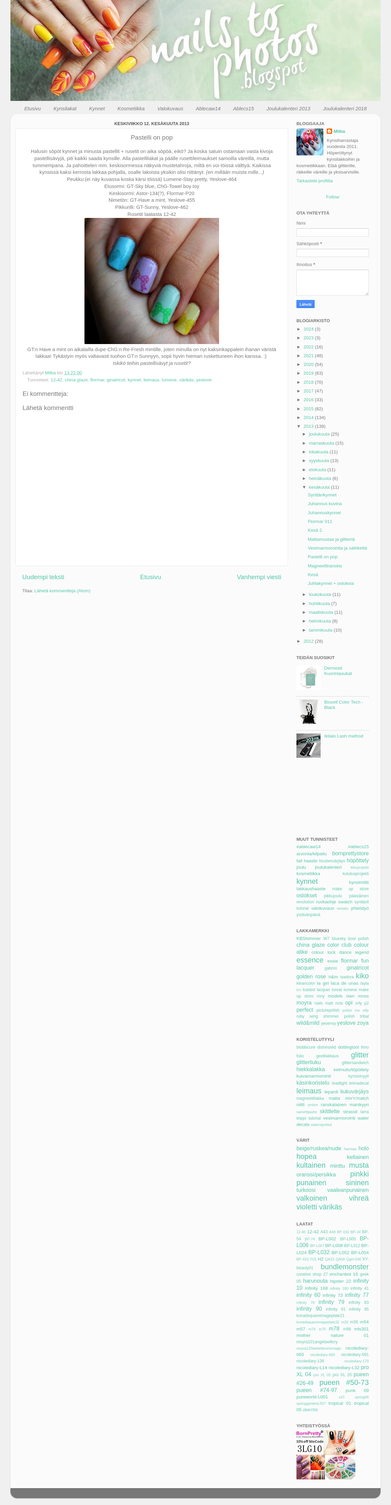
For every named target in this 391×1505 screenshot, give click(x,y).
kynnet (134, 379)
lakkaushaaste (310, 888)
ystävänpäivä (308, 914)
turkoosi (306, 1190)
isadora (347, 977)
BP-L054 (360, 1252)
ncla (339, 1003)
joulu (301, 867)
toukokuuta (320, 594)
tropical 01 (339, 1403)
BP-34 (356, 1232)
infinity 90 (309, 1309)
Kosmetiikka (131, 108)
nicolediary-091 (355, 1354)
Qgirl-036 (353, 1259)
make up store (350, 889)
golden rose (311, 976)
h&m (333, 976)
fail (299, 860)
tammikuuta (321, 630)
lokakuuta (319, 451)
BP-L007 (317, 1246)
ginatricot (116, 379)
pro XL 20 (342, 1374)
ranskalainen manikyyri (345, 1104)
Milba (339, 131)
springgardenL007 (311, 1403)
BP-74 (310, 1239)
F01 (313, 1259)
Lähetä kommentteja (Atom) (62, 590)
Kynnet (97, 108)
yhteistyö (360, 908)
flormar (97, 379)
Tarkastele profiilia (314, 180)
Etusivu (32, 108)
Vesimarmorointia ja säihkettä (337, 548)
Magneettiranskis (325, 565)
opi (349, 1003)
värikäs (186, 379)
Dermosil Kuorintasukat (338, 671)
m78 (334, 1328)
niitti (300, 1104)
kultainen (310, 1165)
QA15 (329, 1259)
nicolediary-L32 (344, 1367)
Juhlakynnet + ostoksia (331, 583)
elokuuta (318, 469)
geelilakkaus (327, 1056)
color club (339, 945)
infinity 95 (359, 1309)
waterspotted (321, 1125)
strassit (350, 1111)
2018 (309, 382)
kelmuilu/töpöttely (351, 1069)
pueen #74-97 (316, 1390)
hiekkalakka (310, 1069)
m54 (364, 1321)
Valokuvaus (170, 108)
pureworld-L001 (312, 1396)
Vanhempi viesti (259, 576)
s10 (341, 1397)
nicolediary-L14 (311, 1367)
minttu (337, 1166)
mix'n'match (357, 1098)
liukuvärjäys (354, 1091)
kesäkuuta (320, 487)
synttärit (361, 902)
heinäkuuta (320, 478)
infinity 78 (305, 1303)
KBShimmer (308, 938)
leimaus (151, 379)
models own (341, 996)
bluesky (339, 938)
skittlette (330, 1111)
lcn (298, 990)
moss (363, 996)
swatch (345, 901)
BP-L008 (334, 1245)
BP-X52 (302, 1259)
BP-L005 (348, 1239)
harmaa (350, 1149)
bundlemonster (345, 1267)
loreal (337, 989)
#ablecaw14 (308, 846)
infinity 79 (332, 1302)
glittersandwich (355, 1062)
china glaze (76, 379)
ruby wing (307, 1016)
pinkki (359, 1174)
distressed (326, 1047)
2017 (309, 390)
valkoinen (311, 1198)
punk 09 (357, 1390)
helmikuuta (320, 621)
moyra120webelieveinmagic (318, 1348)
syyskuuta (319, 460)
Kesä (313, 574)
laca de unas (344, 983)
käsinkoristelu (312, 1083)
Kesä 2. (315, 530)
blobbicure (305, 1047)
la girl (323, 983)
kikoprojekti (360, 867)
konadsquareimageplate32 (317, 1322)
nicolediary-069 (322, 1355)
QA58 (340, 1259)
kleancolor (305, 983)
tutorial (302, 908)
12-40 (301, 1232)
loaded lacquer (316, 989)
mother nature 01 (332, 1335)
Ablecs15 (243, 108)
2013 (309, 426)
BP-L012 (352, 1245)
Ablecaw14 (208, 108)
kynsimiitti (359, 882)
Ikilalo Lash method (343, 736)
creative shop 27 (312, 1274)
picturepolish (328, 1010)
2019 (309, 373)
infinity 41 (360, 1288)
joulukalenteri (328, 867)
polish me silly (356, 1010)
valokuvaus (322, 908)
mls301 (361, 1328)
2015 (309, 408)
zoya (362, 1023)
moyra (304, 1003)
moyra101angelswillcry (317, 1342)
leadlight (339, 1083)
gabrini (331, 968)
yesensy (328, 1023)
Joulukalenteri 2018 (345, 108)
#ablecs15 (358, 846)
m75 (322, 1329)
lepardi (331, 1091)
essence (309, 960)
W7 (326, 938)
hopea (306, 1156)
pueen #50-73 (344, 1382)
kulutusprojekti (356, 873)
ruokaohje (326, 901)
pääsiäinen (359, 896)
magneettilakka (310, 1098)
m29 (344, 1322)
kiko (362, 976)
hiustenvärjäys (332, 861)
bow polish (358, 938)
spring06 (362, 1397)
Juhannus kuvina (325, 503)
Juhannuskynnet (324, 512)
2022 (309, 346)
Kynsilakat (65, 108)
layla (364, 983)
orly (358, 1003)
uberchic (310, 1409)
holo (363, 1148)
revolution (305, 902)
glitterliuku (308, 1062)
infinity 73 (333, 1295)
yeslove (204, 379)
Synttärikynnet (322, 494)
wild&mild (307, 1023)
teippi (301, 1118)
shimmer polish (339, 1016)
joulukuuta (320, 434)
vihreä (359, 1198)
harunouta (315, 1281)
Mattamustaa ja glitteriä (331, 539)
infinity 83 (359, 1302)
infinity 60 (308, 1295)
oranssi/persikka (316, 1174)
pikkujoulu (333, 896)
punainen (311, 1182)
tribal (364, 1016)
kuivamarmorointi (313, 1076)
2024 (309, 329)
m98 (347, 1329)
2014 (309, 417)
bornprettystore (350, 853)
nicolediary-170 (356, 1361)
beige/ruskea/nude (318, 1148)
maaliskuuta (321, 612)
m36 (354, 1322)
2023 (309, 337)
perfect (304, 1010)
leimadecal (359, 1083)
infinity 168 (316, 1288)
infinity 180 (339, 1288)
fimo (365, 1047)
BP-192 (343, 1232)
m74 (312, 1329)
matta (334, 1098)
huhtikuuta (320, 603)
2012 (309, 641)
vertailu (343, 908)
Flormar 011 (320, 521)
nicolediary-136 (310, 1361)
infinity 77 (357, 1295)
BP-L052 (341, 1252)
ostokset (306, 895)
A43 (324, 1232)
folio (300, 1056)
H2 (320, 1259)
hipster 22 (340, 1281)
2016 (309, 399)
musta (359, 1165)
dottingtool (348, 1047)
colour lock (323, 952)
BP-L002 (327, 1238)
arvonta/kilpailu (311, 853)
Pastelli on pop (323, 556)
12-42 (57, 379)
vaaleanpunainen (348, 1190)
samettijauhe (306, 1112)
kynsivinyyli (358, 1076)
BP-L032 (318, 1252)
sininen (357, 1182)
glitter (360, 1055)
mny (321, 996)
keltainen (358, 1157)
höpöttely (358, 860)
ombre (313, 1105)
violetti (306, 1207)
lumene (169, 379)
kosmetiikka (308, 873)
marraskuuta (322, 443)
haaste (311, 860)
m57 (300, 1328)
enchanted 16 (344, 1274)
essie (332, 961)
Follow (332, 196)
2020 (309, 364)
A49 (332, 1232)
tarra (364, 1111)
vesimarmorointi (339, 1118)
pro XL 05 (322, 1375)
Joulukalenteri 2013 (288, 108)
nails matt (323, 1003)
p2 (366, 1003)
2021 (309, 355)
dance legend (354, 952)
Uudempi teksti (43, 576)
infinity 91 (336, 1309)
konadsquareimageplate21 (320, 1315)
